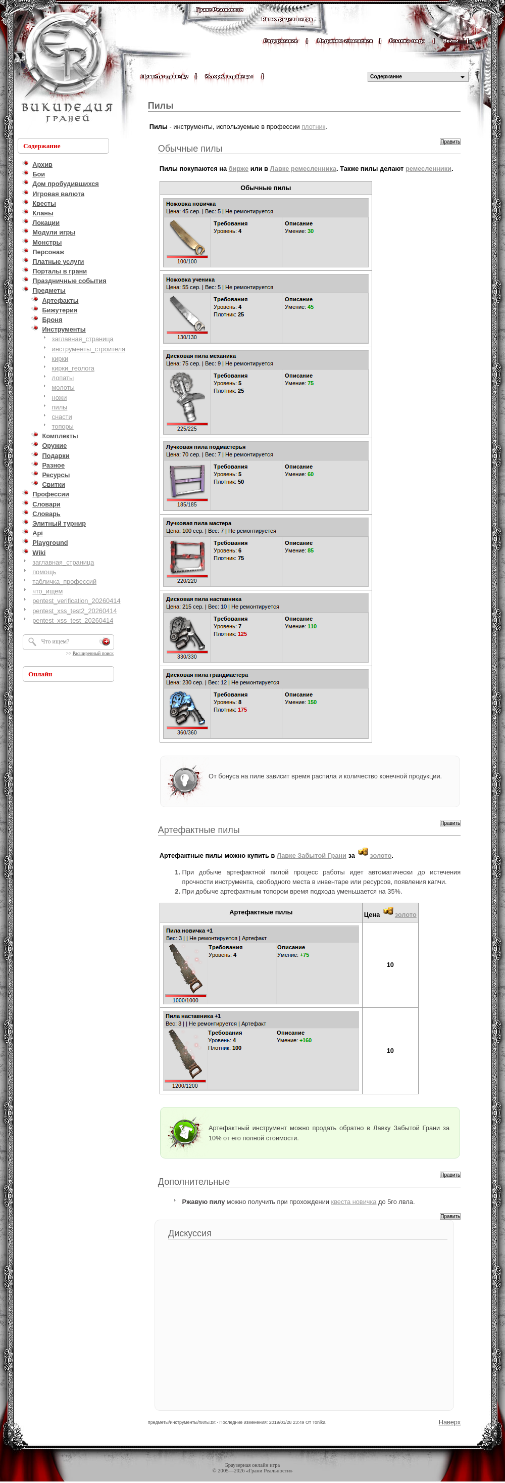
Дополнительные (194, 1182)
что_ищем (47, 591)
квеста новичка (354, 1202)
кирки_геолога (73, 368)
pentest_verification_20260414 (76, 601)
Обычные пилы (190, 149)
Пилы (161, 106)
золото (380, 855)
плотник (313, 126)
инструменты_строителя (88, 349)
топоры (63, 426)
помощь (44, 572)
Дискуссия (190, 1233)
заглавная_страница (83, 339)
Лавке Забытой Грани (311, 855)
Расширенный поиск (93, 653)
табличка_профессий (64, 581)
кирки (60, 358)
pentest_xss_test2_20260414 (74, 611)
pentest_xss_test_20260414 (72, 620)
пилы (60, 407)
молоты (63, 387)
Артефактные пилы (199, 830)
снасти (62, 417)
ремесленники (428, 168)
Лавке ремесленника (303, 168)
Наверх (450, 1422)
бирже (238, 168)
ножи (59, 397)
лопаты (63, 378)
